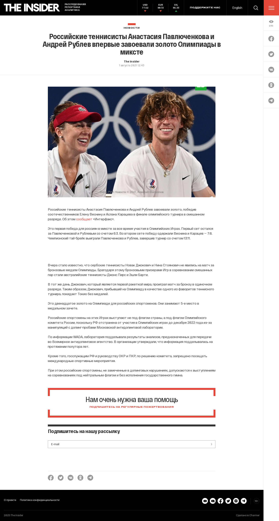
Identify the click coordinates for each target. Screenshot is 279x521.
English (237, 7)
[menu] (271, 8)
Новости (132, 28)
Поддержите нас (205, 8)
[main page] (32, 7)
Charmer (254, 515)
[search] (256, 7)
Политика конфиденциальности (39, 499)
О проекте (10, 499)
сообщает (84, 219)
